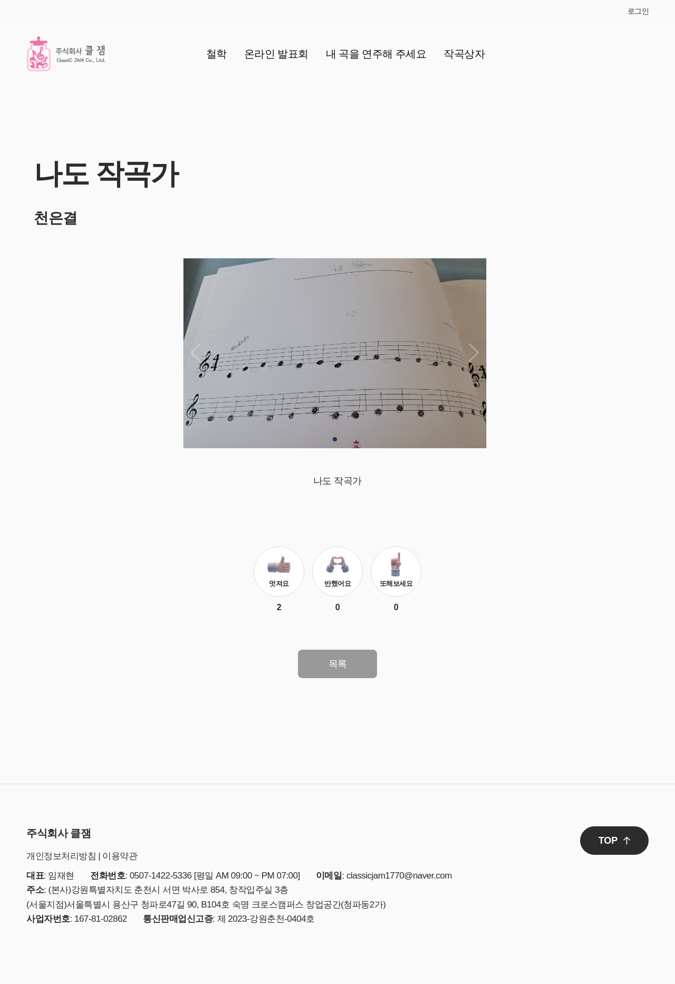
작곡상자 (464, 54)
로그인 (638, 11)
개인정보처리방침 (61, 856)
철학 (216, 54)
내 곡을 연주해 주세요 (376, 54)
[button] (335, 439)
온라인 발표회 (276, 54)
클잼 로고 (65, 54)
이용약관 (119, 856)
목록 (338, 664)
